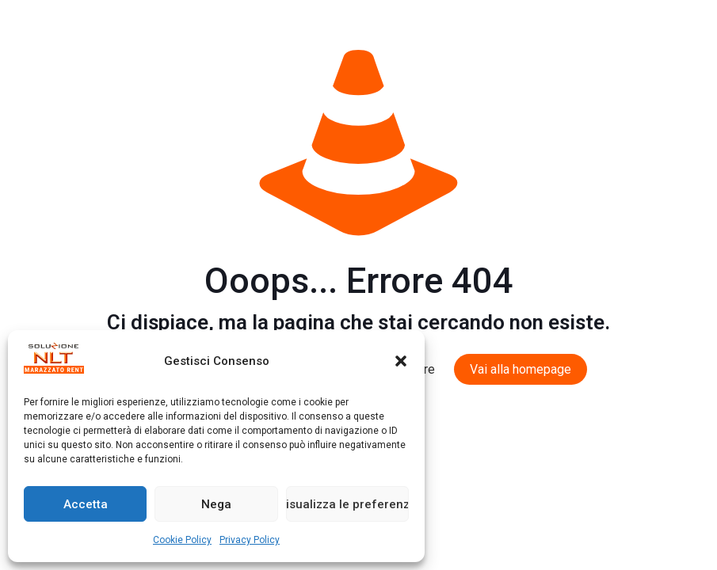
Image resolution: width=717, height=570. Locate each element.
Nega (216, 504)
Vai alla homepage (520, 369)
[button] (401, 361)
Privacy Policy (249, 539)
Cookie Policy (182, 539)
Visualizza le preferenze (347, 504)
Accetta (85, 504)
